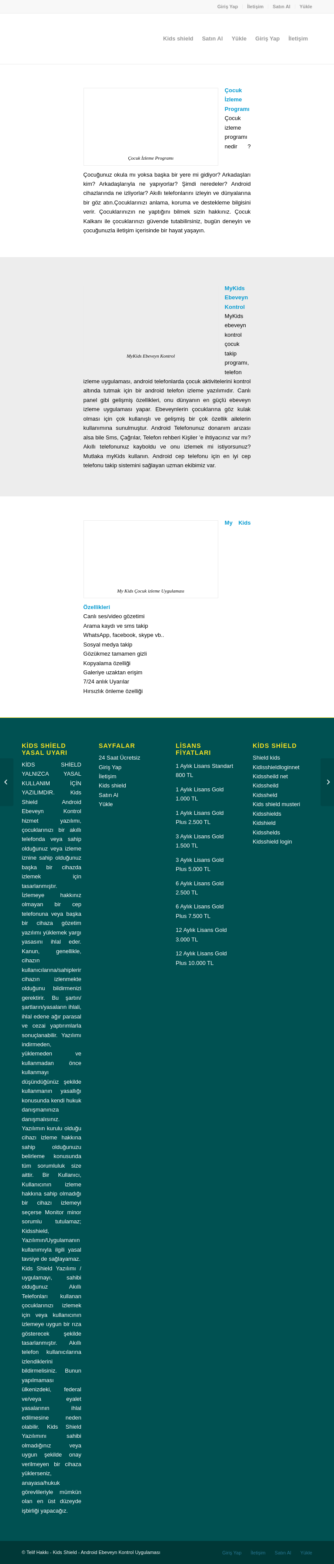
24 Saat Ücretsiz (119, 757)
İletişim (255, 6)
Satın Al (282, 6)
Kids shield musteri (276, 804)
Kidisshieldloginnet (276, 767)
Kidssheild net (270, 776)
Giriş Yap (227, 6)
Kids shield (112, 785)
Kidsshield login (272, 841)
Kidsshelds (266, 832)
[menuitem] (228, 6)
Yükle (306, 6)
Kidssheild (265, 785)
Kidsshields (267, 813)
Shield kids (266, 757)
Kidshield (264, 823)
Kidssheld (265, 795)
